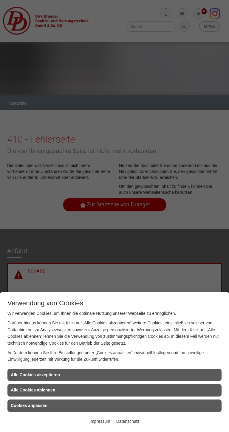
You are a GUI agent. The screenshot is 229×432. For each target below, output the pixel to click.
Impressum (99, 421)
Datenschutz (128, 421)
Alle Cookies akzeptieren (35, 374)
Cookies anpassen (29, 405)
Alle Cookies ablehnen (33, 390)
